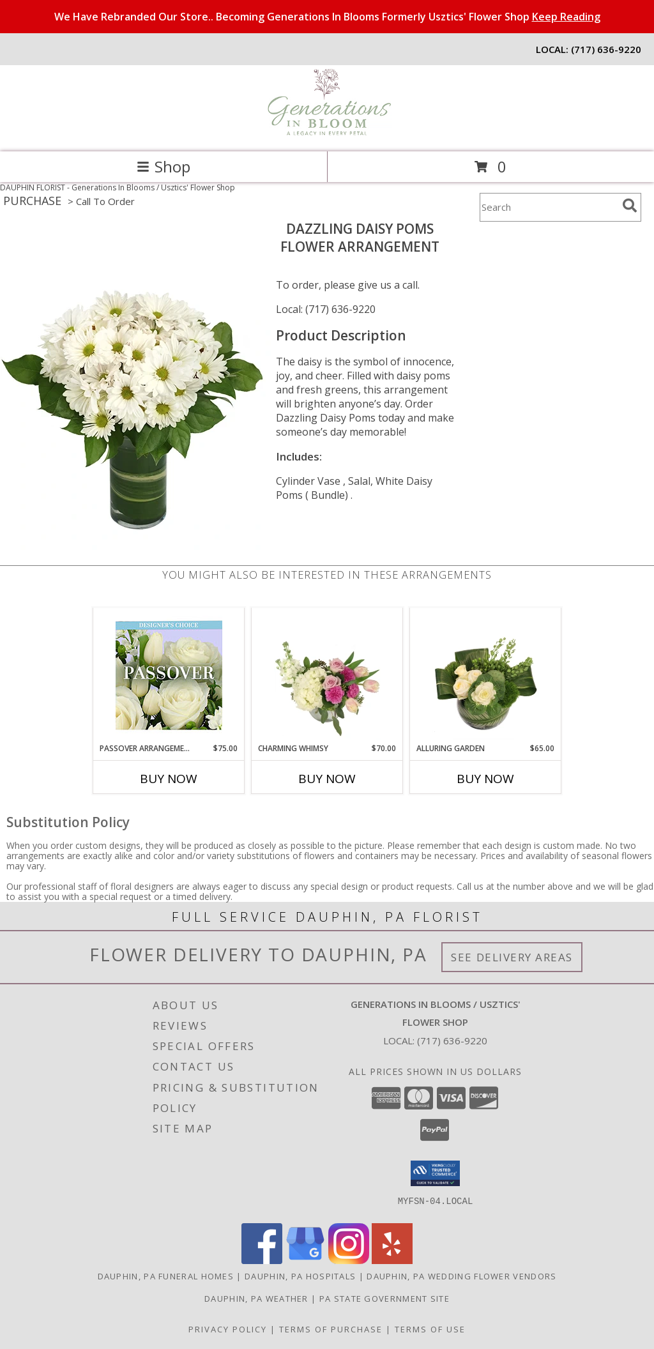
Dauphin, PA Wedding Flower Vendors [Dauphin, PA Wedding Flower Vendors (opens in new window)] (461, 1276)
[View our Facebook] (261, 1260)
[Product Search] (548, 207)
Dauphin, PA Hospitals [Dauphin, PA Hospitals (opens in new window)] (300, 1276)
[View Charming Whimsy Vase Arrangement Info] (327, 675)
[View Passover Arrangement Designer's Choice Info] (169, 675)
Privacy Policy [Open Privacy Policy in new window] (227, 1329)
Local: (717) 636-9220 (326, 309)
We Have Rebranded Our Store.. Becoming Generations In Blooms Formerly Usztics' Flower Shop (327, 17)
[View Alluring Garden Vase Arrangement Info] (485, 675)
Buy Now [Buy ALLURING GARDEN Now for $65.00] (485, 778)
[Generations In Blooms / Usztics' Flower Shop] (327, 133)
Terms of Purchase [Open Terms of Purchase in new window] (331, 1329)
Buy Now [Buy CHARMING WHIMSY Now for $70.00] (327, 778)
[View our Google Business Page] (305, 1260)
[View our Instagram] (348, 1260)
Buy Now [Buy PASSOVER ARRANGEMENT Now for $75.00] (168, 778)
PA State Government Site (384, 1298)
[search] (630, 205)
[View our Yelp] (392, 1260)
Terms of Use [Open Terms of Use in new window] (430, 1329)
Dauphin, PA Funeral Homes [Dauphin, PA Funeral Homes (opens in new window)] (166, 1276)
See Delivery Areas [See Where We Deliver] (512, 957)
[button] (435, 1173)
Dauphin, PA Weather (256, 1298)
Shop (163, 166)
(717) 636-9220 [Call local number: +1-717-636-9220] (606, 49)
